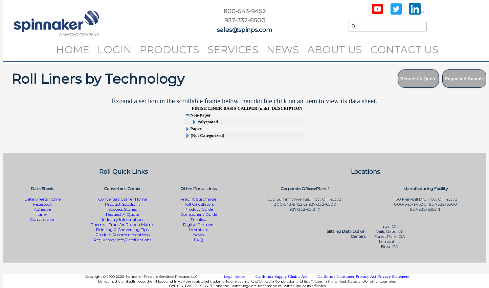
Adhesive (42, 209)
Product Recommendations (122, 234)
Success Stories (122, 209)
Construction (42, 219)
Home (72, 49)
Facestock (42, 204)
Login (114, 49)
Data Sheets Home (42, 199)
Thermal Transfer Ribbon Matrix (122, 224)
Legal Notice (234, 276)
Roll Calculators (198, 204)
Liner (42, 214)
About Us (334, 49)
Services (233, 49)
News (283, 49)
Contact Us (404, 49)
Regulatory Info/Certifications (122, 239)
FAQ (198, 239)
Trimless (198, 219)
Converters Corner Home (122, 199)
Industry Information (122, 219)
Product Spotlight (122, 204)
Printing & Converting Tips (122, 229)
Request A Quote (122, 214)
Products (169, 49)
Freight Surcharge (198, 199)
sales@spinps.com (244, 29)
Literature (198, 229)
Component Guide (198, 214)
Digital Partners (198, 224)
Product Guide (198, 209)
